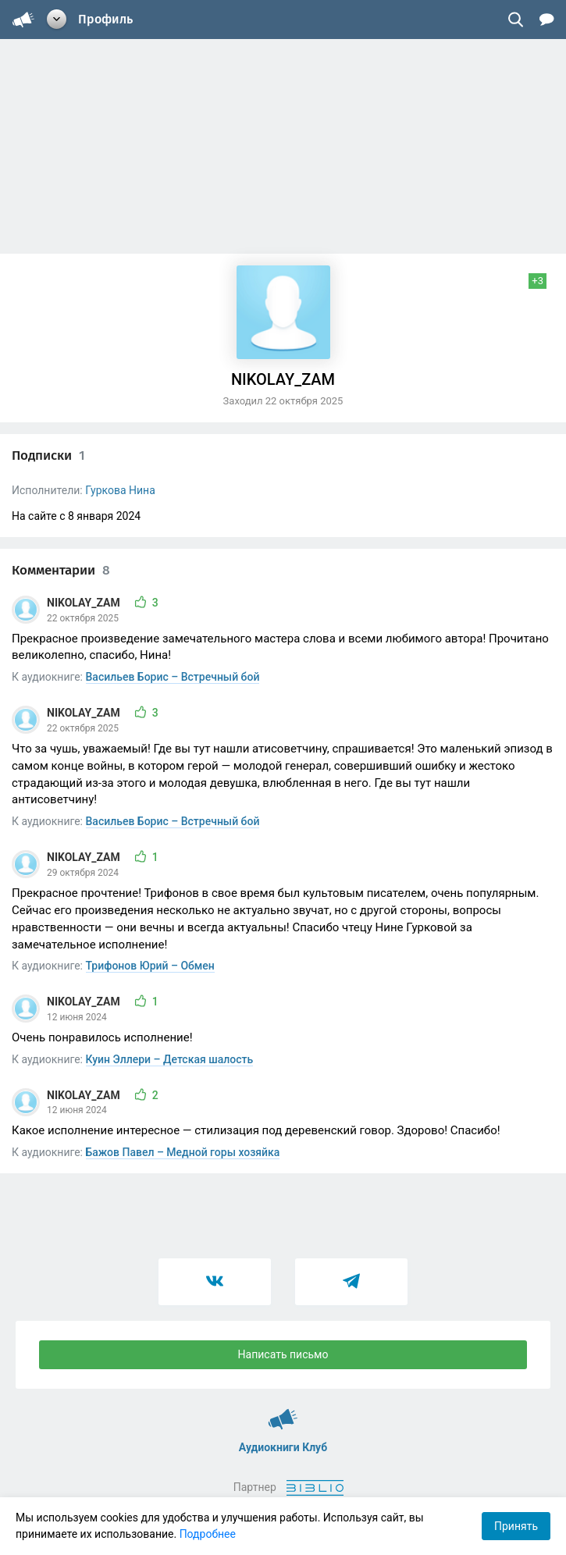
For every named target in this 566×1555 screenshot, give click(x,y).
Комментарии (61, 570)
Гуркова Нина (120, 490)
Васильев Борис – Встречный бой (173, 677)
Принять (516, 1526)
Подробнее (208, 1534)
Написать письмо (283, 1354)
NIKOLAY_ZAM (85, 602)
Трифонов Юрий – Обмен (150, 965)
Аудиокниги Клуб (283, 1412)
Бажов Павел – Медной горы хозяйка (183, 1152)
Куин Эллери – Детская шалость (170, 1059)
